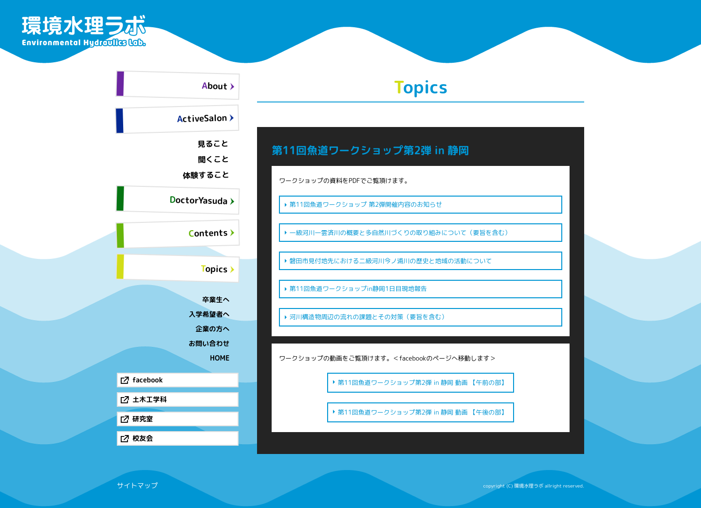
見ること (213, 143)
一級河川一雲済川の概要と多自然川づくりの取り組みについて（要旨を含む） (400, 232)
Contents (208, 232)
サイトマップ (137, 485)
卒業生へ (216, 299)
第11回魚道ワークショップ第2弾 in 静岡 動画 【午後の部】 (423, 412)
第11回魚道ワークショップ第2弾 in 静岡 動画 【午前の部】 (423, 382)
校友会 (142, 438)
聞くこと (213, 159)
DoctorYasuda (198, 200)
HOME (219, 358)
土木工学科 (149, 399)
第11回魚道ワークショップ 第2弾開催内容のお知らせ (366, 204)
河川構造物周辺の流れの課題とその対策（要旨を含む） (369, 316)
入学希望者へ (209, 314)
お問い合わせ (209, 343)
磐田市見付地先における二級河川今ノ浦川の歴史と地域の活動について (391, 260)
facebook (147, 379)
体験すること (206, 175)
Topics (214, 268)
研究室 (142, 418)
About (215, 85)
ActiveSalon (202, 118)
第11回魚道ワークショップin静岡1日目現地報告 (358, 288)
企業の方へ (213, 328)
